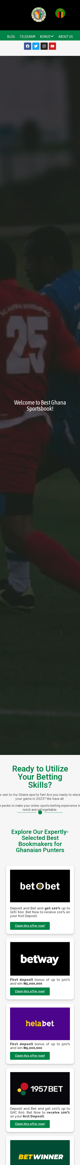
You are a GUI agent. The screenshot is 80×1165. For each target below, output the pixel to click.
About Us (65, 36)
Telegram (27, 36)
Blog (11, 36)
